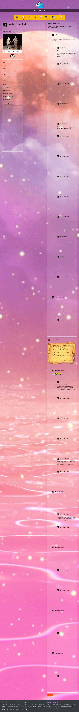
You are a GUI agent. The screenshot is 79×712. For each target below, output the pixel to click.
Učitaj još (50, 695)
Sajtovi (19, 704)
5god (18, 51)
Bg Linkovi (5, 704)
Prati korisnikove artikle (8, 96)
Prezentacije (26, 704)
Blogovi (4, 62)
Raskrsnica (12, 704)
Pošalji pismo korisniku (8, 93)
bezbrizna (53, 23)
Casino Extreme (67, 704)
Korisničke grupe (22, 702)
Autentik (48, 704)
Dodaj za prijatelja (7, 87)
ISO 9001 (75, 704)
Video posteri (6, 77)
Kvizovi (4, 68)
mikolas (57, 34)
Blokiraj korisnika (6, 90)
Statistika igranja (6, 99)
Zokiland (52, 339)
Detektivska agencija (57, 704)
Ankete (4, 65)
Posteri (4, 74)
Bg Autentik (41, 704)
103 (9, 51)
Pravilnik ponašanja (6, 702)
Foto (4, 71)
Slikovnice (5, 80)
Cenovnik (15, 702)
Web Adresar (33, 704)
